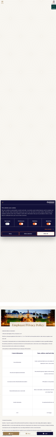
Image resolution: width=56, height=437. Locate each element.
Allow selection (28, 233)
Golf (45, 433)
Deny (10, 233)
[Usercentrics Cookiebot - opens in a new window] (48, 202)
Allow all (46, 233)
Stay (11, 433)
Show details (48, 229)
